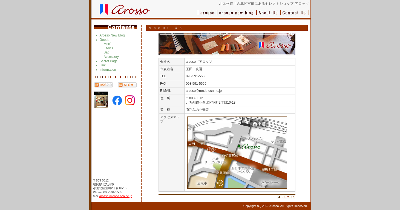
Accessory (111, 57)
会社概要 (269, 15)
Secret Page (109, 61)
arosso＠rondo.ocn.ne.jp (115, 196)
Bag (107, 52)
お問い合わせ (295, 15)
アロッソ (207, 15)
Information (108, 70)
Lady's (108, 48)
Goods (104, 40)
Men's (108, 44)
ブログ (237, 15)
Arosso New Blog (112, 35)
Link (103, 65)
